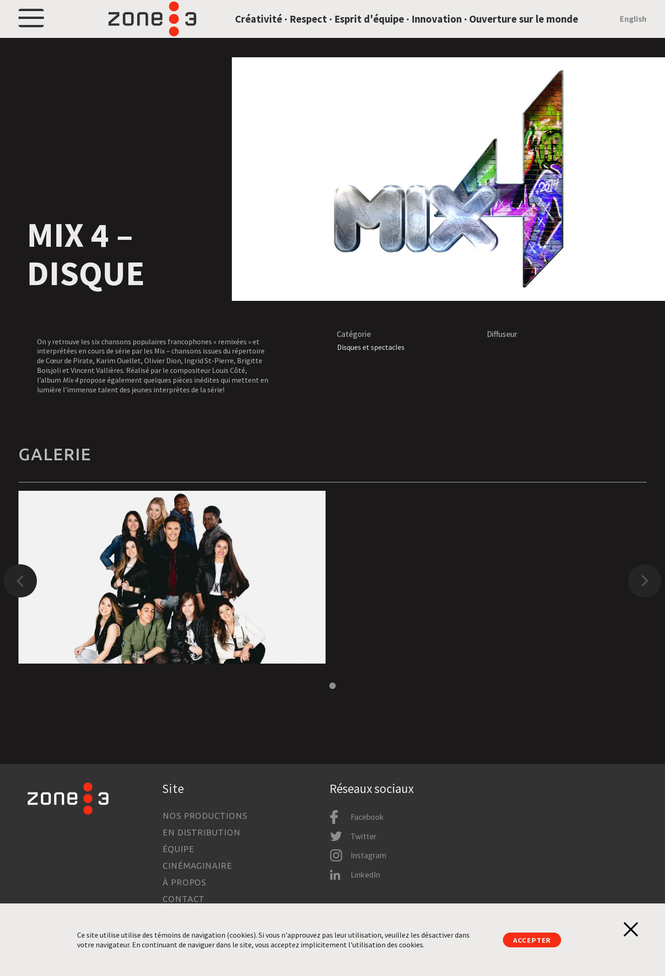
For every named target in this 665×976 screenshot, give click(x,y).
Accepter (532, 940)
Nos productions (205, 815)
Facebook (367, 817)
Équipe (178, 849)
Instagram (369, 855)
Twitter (363, 836)
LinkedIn (365, 874)
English (633, 29)
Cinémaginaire (197, 865)
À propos (184, 882)
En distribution (202, 832)
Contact (184, 898)
